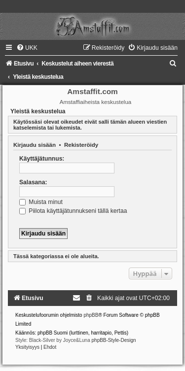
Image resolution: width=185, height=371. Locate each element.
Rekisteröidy (81, 145)
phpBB (90, 315)
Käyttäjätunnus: (41, 158)
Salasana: (33, 182)
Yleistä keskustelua (38, 111)
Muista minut (41, 202)
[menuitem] (26, 47)
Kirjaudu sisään (34, 145)
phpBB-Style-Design (114, 340)
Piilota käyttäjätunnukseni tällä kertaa (73, 210)
